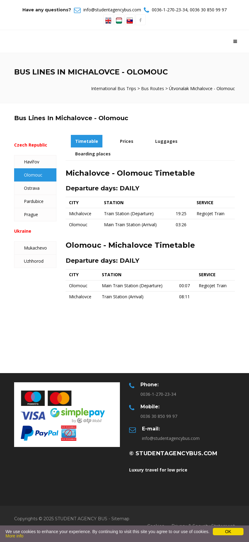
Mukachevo (35, 248)
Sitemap (120, 518)
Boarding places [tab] (93, 154)
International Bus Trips (114, 88)
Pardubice (34, 201)
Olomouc (33, 175)
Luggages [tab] (166, 141)
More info (14, 535)
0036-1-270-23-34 (169, 10)
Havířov (31, 162)
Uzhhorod (34, 261)
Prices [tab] (126, 141)
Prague (31, 214)
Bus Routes (152, 88)
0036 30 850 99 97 (208, 10)
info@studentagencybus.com (112, 10)
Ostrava (32, 188)
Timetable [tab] (86, 141)
